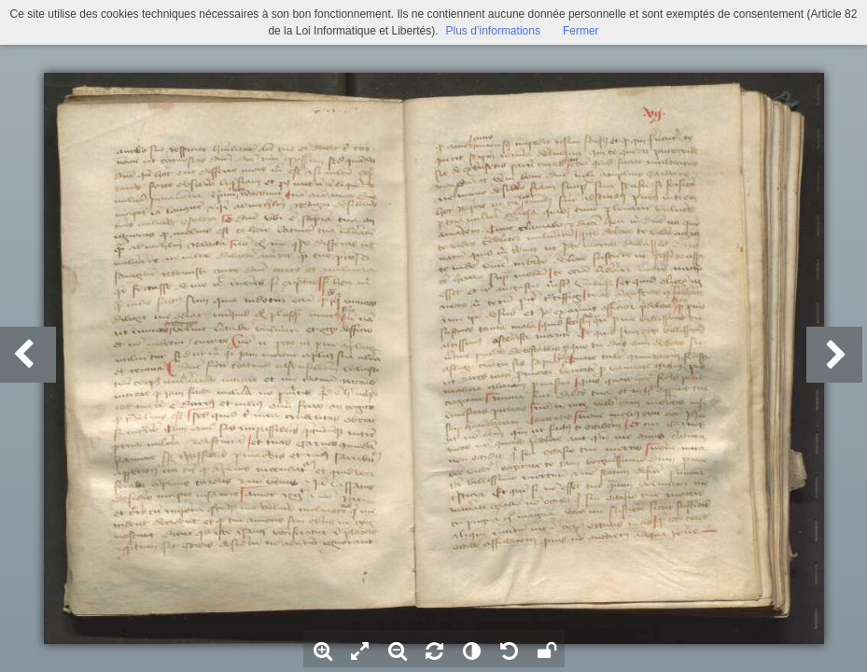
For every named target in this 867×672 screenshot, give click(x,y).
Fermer (581, 30)
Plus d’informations (493, 30)
